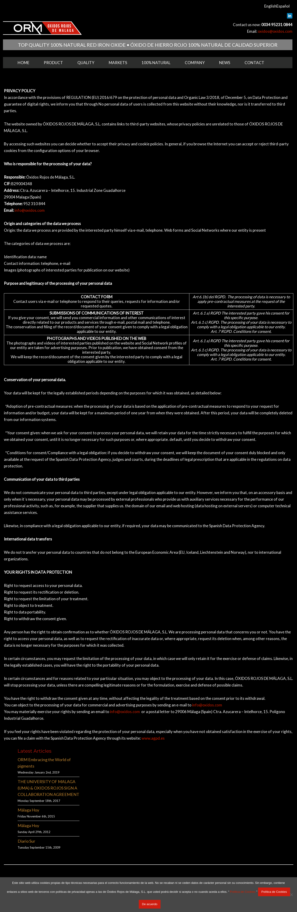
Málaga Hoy (28, 809)
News (224, 62)
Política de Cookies (242, 891)
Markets (118, 62)
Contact (254, 62)
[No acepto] (291, 894)
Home (23, 62)
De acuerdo (149, 904)
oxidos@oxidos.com (275, 31)
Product (53, 62)
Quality (85, 62)
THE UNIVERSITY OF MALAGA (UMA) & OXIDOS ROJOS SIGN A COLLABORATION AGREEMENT (48, 788)
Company (195, 62)
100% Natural (156, 62)
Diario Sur (26, 841)
